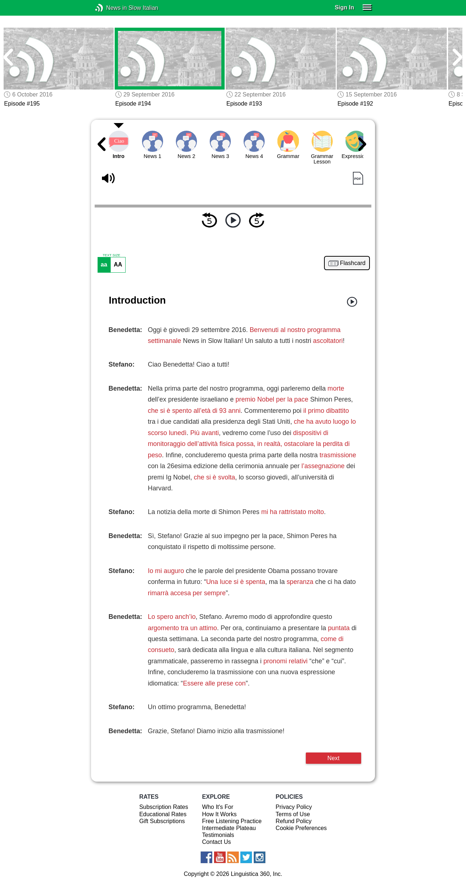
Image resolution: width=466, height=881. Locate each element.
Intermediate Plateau (229, 828)
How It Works (219, 814)
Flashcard (353, 263)
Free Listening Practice (232, 821)
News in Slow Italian (110, 8)
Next (333, 758)
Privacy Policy (294, 807)
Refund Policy (294, 821)
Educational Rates (162, 814)
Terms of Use (293, 814)
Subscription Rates (163, 807)
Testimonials (218, 835)
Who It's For (217, 807)
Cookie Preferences (301, 828)
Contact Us (216, 842)
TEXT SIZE (111, 255)
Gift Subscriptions (162, 821)
